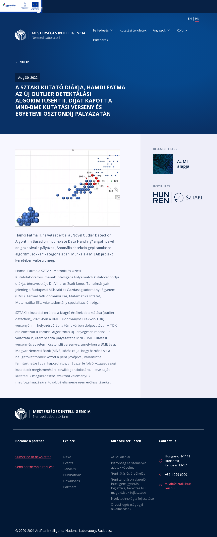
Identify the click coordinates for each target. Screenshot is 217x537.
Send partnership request (34, 467)
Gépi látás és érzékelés (128, 473)
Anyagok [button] (159, 30)
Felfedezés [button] (101, 30)
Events (68, 463)
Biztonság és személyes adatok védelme (128, 465)
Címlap (24, 62)
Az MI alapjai (120, 457)
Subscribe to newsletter (33, 457)
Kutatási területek (133, 30)
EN (190, 18)
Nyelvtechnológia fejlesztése (132, 498)
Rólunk (182, 30)
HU (197, 18)
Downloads (71, 481)
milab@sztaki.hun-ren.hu (178, 486)
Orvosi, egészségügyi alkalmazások (127, 506)
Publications (72, 475)
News (67, 457)
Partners (69, 487)
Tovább (177, 164)
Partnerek (100, 40)
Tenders (69, 469)
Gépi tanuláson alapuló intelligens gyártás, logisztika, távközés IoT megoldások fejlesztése (128, 486)
